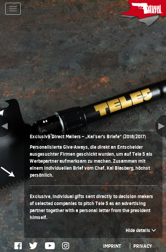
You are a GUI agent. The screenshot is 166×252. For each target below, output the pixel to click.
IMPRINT (112, 246)
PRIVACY (142, 246)
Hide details (140, 230)
